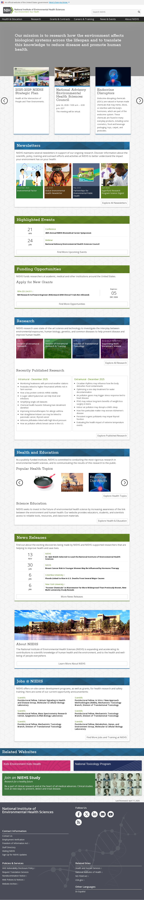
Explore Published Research (112, 435)
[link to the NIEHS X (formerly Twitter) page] (86, 814)
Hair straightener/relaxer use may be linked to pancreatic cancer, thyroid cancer (40, 415)
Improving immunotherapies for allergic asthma (41, 411)
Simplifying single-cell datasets (33, 401)
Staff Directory (8, 847)
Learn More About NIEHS (71, 663)
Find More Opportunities (72, 303)
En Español (80, 891)
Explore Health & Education (112, 520)
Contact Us (7, 836)
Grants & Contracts (60, 19)
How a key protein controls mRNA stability (39, 392)
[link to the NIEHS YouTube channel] (110, 814)
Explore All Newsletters (114, 202)
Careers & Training (84, 19)
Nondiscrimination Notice (14, 875)
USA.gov (80, 880)
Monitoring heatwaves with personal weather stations (44, 383)
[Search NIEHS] (116, 11)
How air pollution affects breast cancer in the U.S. (42, 423)
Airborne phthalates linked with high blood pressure (43, 420)
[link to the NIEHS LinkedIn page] (94, 814)
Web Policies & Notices (13, 879)
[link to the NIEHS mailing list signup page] (102, 814)
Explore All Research (116, 362)
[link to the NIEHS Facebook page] (78, 814)
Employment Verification (13, 839)
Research (36, 19)
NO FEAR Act (82, 876)
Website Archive (10, 883)
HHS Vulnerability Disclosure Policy (18, 868)
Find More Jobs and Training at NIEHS (107, 737)
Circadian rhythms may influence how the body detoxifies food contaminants (98, 384)
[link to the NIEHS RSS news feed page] (78, 822)
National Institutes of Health (89, 872)
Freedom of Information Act (16, 843)
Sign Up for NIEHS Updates (14, 854)
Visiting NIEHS (8, 851)
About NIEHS (132, 19)
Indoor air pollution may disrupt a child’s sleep (97, 407)
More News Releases (72, 596)
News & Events (108, 19)
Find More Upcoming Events (72, 252)
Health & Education (12, 19)
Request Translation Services (15, 872)
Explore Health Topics (115, 495)
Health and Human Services (88, 868)
